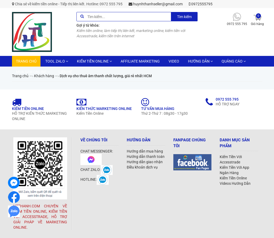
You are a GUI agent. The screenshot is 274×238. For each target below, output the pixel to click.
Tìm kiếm (184, 17)
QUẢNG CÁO (234, 61)
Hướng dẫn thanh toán (146, 156)
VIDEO (174, 61)
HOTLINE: (94, 179)
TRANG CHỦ (26, 61)
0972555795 (200, 4)
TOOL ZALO (56, 61)
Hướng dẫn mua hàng (145, 151)
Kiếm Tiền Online (233, 178)
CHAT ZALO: (96, 169)
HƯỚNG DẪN (200, 61)
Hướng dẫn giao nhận (145, 162)
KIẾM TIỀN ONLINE (94, 61)
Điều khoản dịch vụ (142, 167)
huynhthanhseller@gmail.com (156, 4)
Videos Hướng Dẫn (235, 183)
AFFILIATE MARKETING (140, 61)
